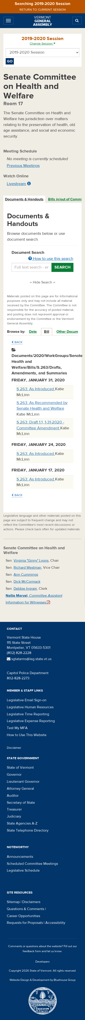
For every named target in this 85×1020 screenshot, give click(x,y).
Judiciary (14, 816)
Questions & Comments (25, 909)
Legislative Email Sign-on (26, 700)
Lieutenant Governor (23, 781)
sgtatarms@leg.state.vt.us (29, 659)
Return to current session (42, 10)
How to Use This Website (26, 735)
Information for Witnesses (28, 602)
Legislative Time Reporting (28, 714)
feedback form (32, 951)
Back (17, 342)
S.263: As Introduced (36, 389)
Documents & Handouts (24, 199)
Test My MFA (17, 728)
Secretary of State (21, 802)
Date (33, 331)
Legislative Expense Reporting (31, 721)
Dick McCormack (27, 581)
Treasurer (14, 809)
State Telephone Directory (28, 830)
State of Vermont (20, 767)
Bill (46, 331)
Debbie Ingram (25, 588)
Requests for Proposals (25, 922)
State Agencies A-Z (22, 823)
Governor (14, 774)
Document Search (42, 256)
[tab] (24, 199)
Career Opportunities (23, 916)
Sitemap (13, 902)
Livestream (16, 183)
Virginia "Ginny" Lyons (31, 560)
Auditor (13, 795)
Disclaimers (31, 902)
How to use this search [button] (50, 258)
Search (62, 267)
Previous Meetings (23, 165)
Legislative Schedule (23, 870)
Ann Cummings (26, 574)
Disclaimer (14, 748)
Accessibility (55, 922)
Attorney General (20, 788)
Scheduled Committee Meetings (32, 863)
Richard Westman (27, 567)
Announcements (20, 856)
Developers (42, 961)
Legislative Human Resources (30, 707)
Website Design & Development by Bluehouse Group (42, 980)
